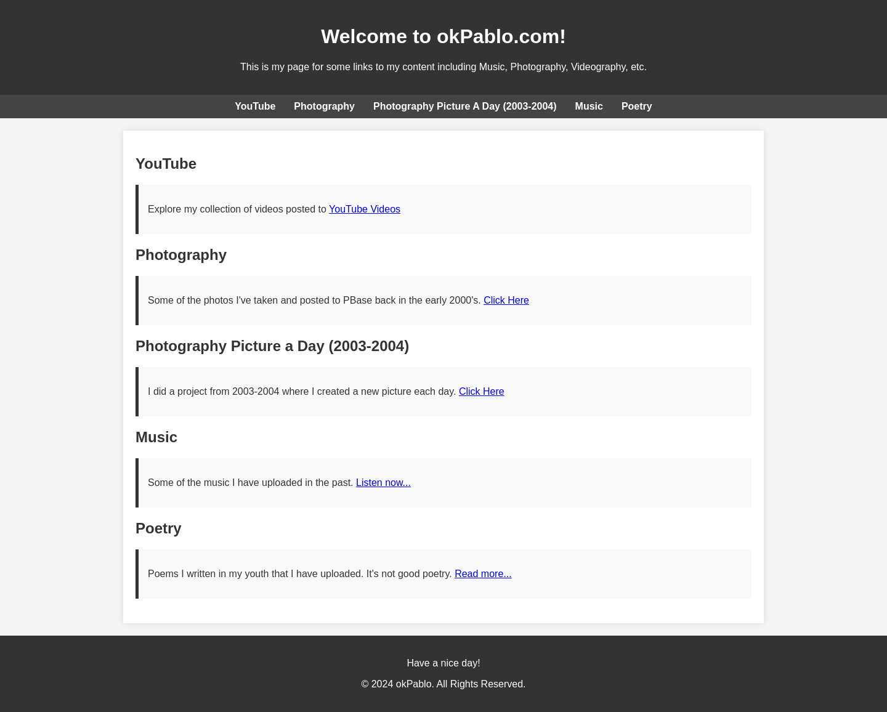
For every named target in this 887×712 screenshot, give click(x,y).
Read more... (483, 573)
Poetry (637, 106)
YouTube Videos (364, 209)
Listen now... (383, 482)
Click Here (506, 300)
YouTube (255, 106)
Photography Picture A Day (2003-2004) (465, 106)
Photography (324, 106)
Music (589, 106)
